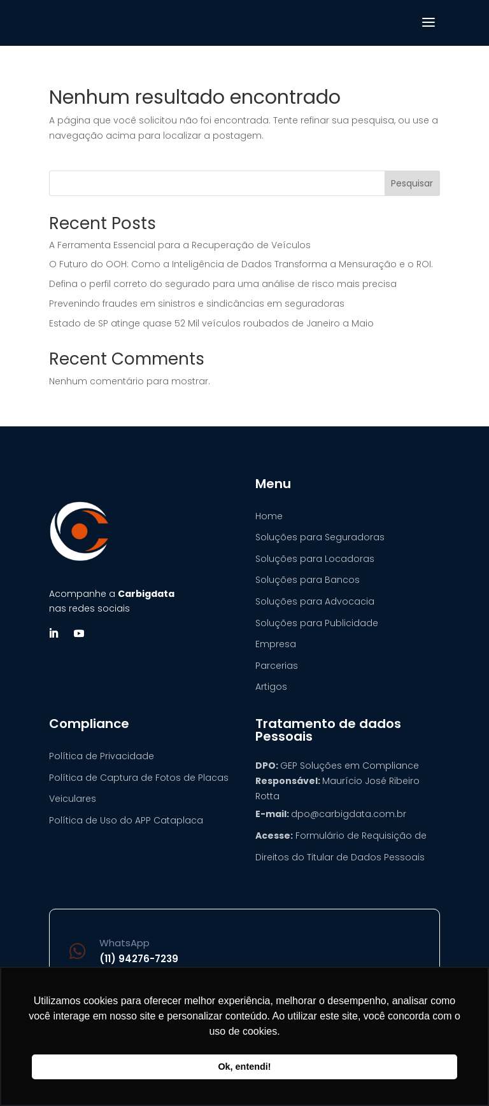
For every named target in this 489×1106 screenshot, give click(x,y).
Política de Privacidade (101, 756)
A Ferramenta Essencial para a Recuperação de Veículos (180, 245)
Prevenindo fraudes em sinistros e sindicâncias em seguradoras (196, 303)
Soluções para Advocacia (314, 601)
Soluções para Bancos (307, 579)
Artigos (271, 686)
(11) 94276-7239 (138, 958)
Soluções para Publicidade (316, 623)
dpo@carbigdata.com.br (348, 814)
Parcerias (276, 665)
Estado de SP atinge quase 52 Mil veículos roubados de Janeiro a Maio (211, 323)
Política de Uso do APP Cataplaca (126, 820)
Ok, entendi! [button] (244, 1066)
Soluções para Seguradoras (320, 537)
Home (269, 516)
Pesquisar (412, 183)
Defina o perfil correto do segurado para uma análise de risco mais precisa (223, 283)
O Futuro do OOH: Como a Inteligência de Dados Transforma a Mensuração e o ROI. (241, 264)
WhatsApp (124, 942)
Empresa (275, 644)
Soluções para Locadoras (314, 558)
